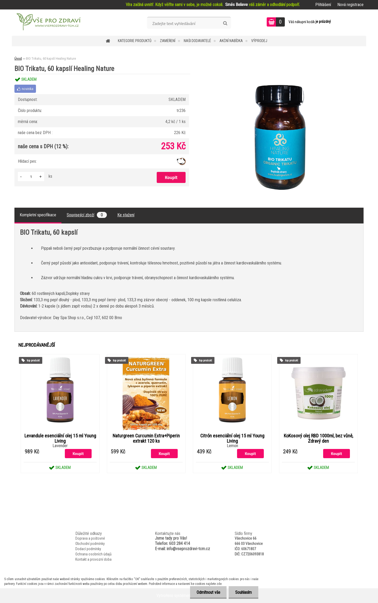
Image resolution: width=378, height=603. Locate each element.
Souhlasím (243, 592)
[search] (225, 23)
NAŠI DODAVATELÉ (197, 41)
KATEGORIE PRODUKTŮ (134, 41)
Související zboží (87, 214)
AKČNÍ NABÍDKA (231, 41)
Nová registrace (350, 4)
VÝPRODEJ (259, 41)
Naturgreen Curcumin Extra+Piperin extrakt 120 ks (146, 438)
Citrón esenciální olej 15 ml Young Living (232, 438)
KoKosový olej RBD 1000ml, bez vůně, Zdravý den (318, 438)
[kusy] (31, 176)
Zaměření (167, 41)
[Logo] (48, 22)
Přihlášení (323, 4)
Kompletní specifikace (38, 214)
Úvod (18, 58)
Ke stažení (125, 214)
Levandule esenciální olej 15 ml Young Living (60, 438)
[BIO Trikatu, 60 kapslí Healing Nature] (282, 73)
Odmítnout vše (208, 592)
